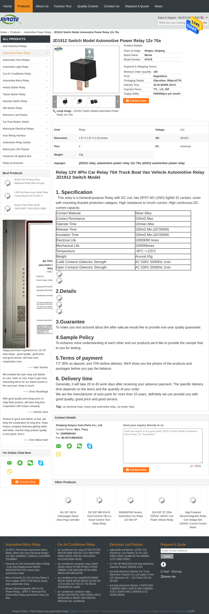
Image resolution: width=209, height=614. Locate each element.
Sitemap (176, 571)
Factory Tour (63, 6)
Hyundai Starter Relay (15, 101)
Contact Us (111, 6)
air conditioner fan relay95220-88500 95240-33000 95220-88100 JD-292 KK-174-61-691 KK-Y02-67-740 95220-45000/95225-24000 (79, 582)
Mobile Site (168, 576)
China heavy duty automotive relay (49, 611)
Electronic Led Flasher (15, 115)
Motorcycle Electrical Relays (18, 128)
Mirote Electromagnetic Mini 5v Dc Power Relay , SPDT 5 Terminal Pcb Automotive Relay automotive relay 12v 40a (27, 593)
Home (7, 6)
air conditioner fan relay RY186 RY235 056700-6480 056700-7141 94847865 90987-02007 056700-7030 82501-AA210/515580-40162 (79, 554)
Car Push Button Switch (16, 121)
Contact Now (138, 100)
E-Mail (165, 571)
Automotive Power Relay (37, 32)
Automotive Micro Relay (16, 80)
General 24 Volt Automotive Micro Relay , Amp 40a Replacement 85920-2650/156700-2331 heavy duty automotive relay (28, 568)
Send (167, 556)
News (159, 6)
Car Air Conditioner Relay (17, 73)
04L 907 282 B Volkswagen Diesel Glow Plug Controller (68, 516)
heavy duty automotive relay (99, 406)
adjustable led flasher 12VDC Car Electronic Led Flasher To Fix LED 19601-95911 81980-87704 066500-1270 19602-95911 (130, 554)
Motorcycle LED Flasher (16, 149)
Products (23, 6)
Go (205, 22)
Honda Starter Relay (14, 87)
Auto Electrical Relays (15, 46)
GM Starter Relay (12, 108)
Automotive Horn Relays (17, 60)
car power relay (125, 406)
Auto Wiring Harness (14, 135)
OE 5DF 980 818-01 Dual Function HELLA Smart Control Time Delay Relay (99, 518)
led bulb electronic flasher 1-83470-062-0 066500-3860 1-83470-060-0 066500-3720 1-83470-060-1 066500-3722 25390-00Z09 (132, 590)
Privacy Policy (20, 611)
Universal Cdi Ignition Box (17, 156)
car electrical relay (72, 406)
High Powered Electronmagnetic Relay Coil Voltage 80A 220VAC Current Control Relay (192, 520)
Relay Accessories (13, 163)
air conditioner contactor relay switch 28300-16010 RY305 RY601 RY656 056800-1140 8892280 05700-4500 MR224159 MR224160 (78, 568)
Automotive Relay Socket (17, 142)
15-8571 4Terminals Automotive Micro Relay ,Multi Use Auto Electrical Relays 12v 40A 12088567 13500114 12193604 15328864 (28, 554)
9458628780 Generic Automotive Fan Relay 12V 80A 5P (130, 516)
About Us (42, 6)
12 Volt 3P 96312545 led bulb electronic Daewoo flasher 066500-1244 (132, 565)
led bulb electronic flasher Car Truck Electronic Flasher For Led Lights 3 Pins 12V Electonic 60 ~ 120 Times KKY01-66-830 (132, 576)
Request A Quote (137, 6)
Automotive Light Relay (15, 66)
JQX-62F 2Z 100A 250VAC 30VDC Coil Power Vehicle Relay (161, 516)
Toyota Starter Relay (14, 94)
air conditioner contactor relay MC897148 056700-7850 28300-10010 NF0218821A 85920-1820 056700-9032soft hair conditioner (79, 596)
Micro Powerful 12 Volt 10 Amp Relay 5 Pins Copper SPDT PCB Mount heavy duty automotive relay (27, 580)
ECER (191, 611)
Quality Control (87, 6)
